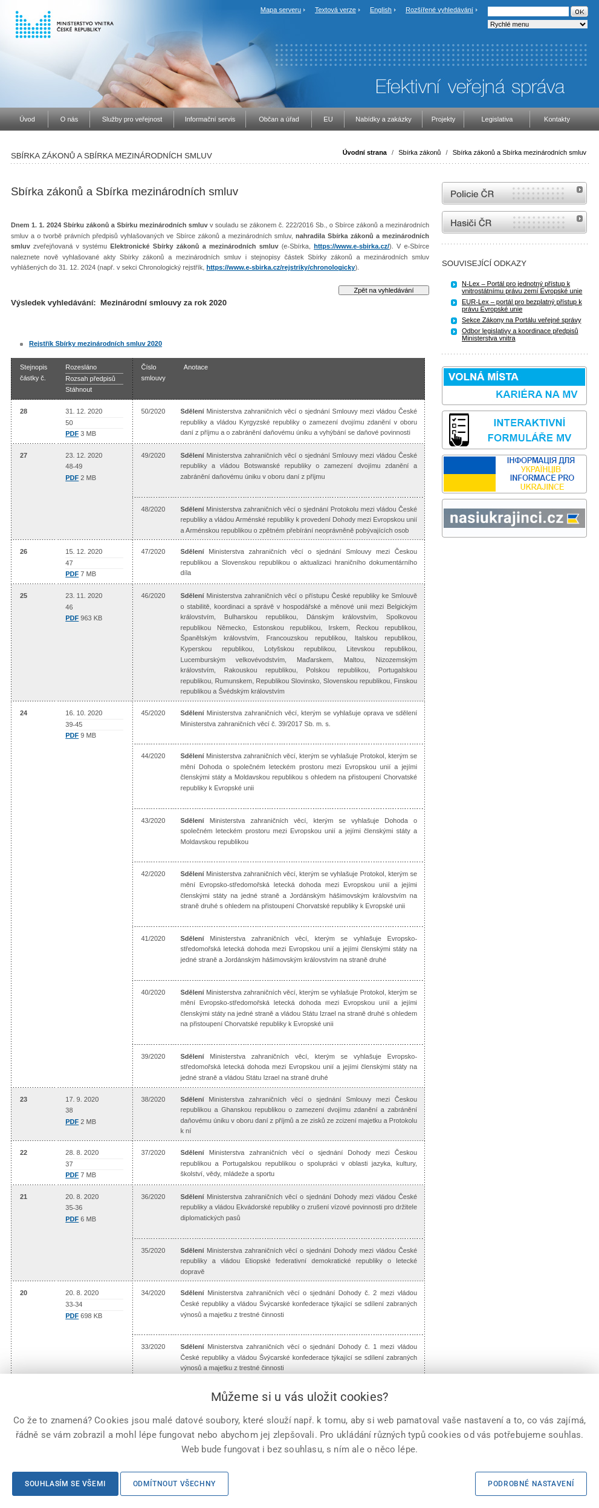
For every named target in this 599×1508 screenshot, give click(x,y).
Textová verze (335, 9)
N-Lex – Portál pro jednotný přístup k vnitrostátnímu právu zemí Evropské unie (522, 287)
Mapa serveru (281, 9)
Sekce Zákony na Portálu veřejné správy (521, 319)
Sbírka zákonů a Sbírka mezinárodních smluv (519, 152)
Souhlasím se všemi (65, 1484)
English (381, 9)
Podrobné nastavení (531, 1484)
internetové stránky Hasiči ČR (514, 222)
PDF (72, 433)
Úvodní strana (365, 152)
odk (447, 560)
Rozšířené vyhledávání (439, 9)
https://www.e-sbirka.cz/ (351, 246)
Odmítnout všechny (174, 1484)
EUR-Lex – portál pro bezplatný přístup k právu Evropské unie (522, 305)
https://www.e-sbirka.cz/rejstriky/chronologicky (280, 267)
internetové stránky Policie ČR (514, 193)
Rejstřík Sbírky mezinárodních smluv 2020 (95, 343)
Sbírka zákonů (419, 152)
